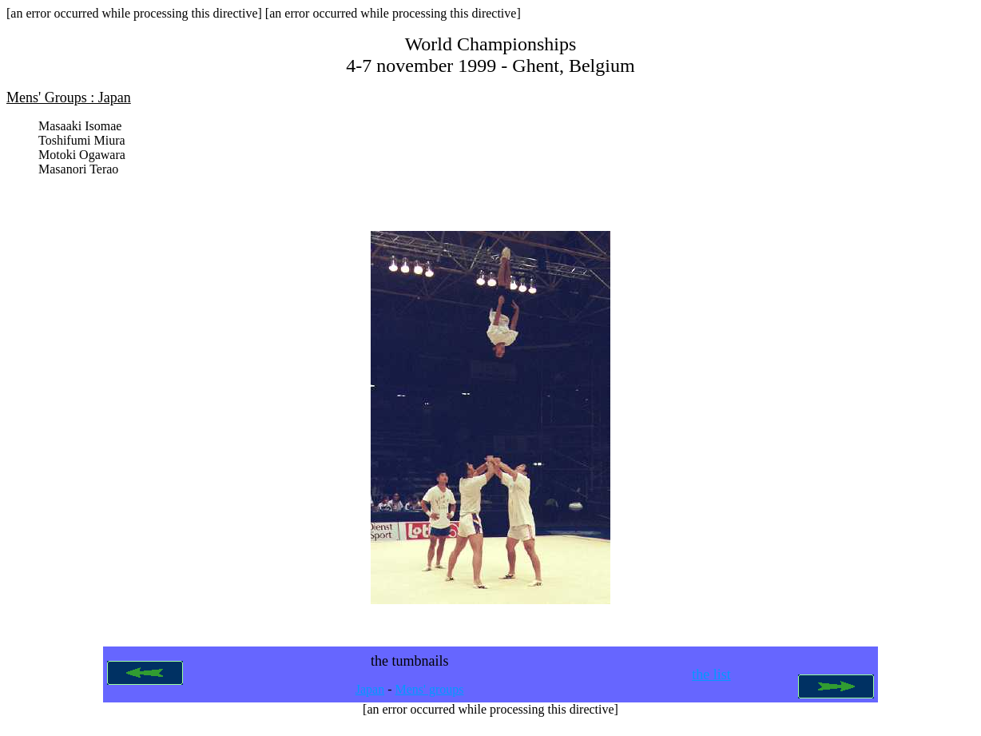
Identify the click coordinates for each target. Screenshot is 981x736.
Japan (369, 695)
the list (711, 681)
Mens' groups (429, 695)
